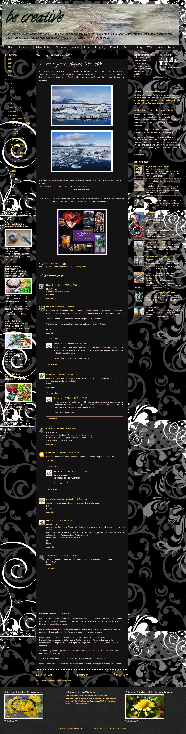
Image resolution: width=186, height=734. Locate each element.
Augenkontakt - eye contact (157, 166)
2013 (10, 209)
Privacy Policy (43, 47)
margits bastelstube (55, 499)
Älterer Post (121, 674)
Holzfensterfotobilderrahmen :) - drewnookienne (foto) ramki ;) (159, 258)
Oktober (14, 115)
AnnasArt (50, 556)
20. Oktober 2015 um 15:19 (67, 556)
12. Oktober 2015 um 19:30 (75, 398)
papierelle (50, 374)
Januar (13, 199)
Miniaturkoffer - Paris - (155, 227)
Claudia (49, 428)
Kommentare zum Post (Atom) (59, 681)
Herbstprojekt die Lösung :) (17, 139)
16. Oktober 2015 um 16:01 (76, 499)
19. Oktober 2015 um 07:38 (63, 521)
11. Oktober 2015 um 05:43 (63, 307)
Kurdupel (50, 453)
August (13, 171)
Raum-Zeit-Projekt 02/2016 (157, 242)
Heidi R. (49, 285)
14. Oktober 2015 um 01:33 (67, 453)
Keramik (114, 47)
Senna (55, 263)
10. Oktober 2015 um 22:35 (66, 285)
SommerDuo (151, 307)
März (12, 191)
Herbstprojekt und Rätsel (17, 145)
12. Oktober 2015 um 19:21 (75, 344)
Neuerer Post (44, 674)
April (12, 187)
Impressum (25, 47)
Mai (12, 183)
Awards (75, 47)
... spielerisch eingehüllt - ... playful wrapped (20, 124)
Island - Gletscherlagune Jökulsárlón (18, 153)
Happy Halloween (17, 119)
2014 (10, 205)
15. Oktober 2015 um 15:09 (75, 471)
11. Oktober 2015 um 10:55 (67, 374)
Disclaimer (60, 47)
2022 (10, 75)
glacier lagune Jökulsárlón (57, 267)
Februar (14, 195)
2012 (10, 213)
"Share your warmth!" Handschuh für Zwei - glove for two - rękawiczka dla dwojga (161, 275)
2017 (10, 95)
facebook (163, 73)
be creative (33, 19)
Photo (87, 47)
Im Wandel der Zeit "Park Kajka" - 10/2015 (18, 131)
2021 (10, 79)
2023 (10, 71)
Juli (12, 175)
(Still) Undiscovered (154, 198)
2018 (10, 91)
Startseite (82, 674)
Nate (48, 521)
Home (11, 47)
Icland (71, 267)
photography (80, 267)
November (15, 111)
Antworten (50, 298)
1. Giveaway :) (152, 213)
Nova (48, 307)
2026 (10, 59)
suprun (106, 728)
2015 (10, 104)
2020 (10, 83)
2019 (10, 87)
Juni (12, 179)
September (15, 167)
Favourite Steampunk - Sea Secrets (161, 293)
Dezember (15, 107)
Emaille (127, 47)
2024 (10, 67)
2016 (10, 100)
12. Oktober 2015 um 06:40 (65, 428)
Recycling (100, 47)
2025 (10, 63)
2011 (10, 217)
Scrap (139, 47)
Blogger (124, 728)
